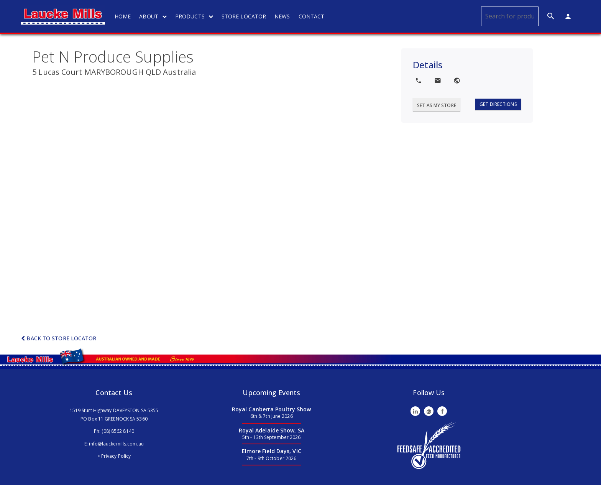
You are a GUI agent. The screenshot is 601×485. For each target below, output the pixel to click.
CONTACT (312, 16)
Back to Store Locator (58, 338)
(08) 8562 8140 (118, 431)
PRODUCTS (194, 16)
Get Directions (498, 104)
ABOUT (153, 16)
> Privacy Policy (114, 456)
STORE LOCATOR (244, 16)
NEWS (282, 16)
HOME (123, 16)
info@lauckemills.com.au (116, 443)
